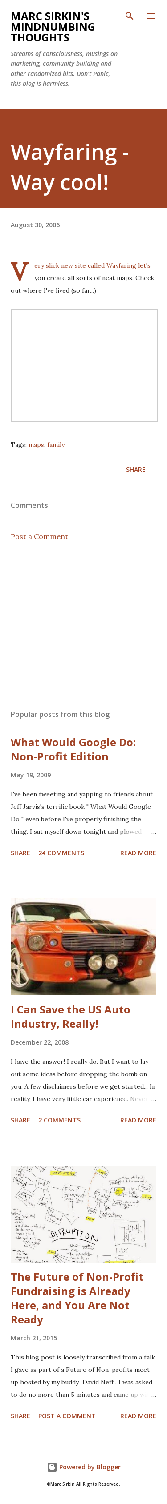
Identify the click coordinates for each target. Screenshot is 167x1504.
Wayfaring (122, 265)
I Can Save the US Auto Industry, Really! (70, 1016)
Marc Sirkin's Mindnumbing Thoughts (53, 26)
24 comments (61, 853)
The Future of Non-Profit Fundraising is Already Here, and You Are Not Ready (77, 1298)
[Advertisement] (83, 625)
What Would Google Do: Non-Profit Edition (73, 749)
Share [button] (136, 469)
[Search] (129, 16)
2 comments (59, 1120)
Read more (138, 853)
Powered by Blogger (84, 1467)
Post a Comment (39, 536)
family (56, 445)
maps (36, 445)
